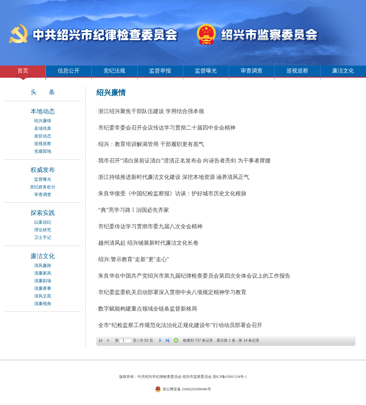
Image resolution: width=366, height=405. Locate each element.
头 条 (42, 92)
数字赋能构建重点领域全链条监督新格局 (147, 309)
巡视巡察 (297, 71)
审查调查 (252, 71)
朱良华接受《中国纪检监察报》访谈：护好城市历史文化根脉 (172, 193)
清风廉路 (42, 265)
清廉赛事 (42, 288)
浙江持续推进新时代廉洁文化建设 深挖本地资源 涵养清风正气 (173, 177)
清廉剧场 (42, 281)
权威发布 (42, 169)
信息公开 (69, 71)
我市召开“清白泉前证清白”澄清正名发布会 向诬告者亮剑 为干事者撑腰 (184, 161)
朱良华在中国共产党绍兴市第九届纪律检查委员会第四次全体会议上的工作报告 (194, 276)
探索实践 (42, 212)
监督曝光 (206, 71)
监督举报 (160, 71)
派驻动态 (42, 136)
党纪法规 (114, 71)
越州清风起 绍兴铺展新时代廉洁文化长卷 (148, 243)
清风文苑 (42, 296)
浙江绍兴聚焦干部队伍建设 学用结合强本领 (151, 111)
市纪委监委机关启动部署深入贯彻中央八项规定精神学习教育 (172, 292)
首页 (22, 71)
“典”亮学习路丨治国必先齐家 (133, 210)
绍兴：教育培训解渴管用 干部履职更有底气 (151, 144)
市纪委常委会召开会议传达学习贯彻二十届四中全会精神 (166, 128)
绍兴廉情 (42, 121)
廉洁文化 (343, 71)
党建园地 (42, 151)
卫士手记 (42, 237)
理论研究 (42, 230)
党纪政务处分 (43, 187)
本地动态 (42, 111)
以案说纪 (42, 222)
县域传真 (42, 128)
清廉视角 (42, 303)
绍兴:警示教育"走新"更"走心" (133, 259)
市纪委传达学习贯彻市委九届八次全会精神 (150, 226)
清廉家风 (42, 273)
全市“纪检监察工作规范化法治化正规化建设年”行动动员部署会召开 (180, 325)
